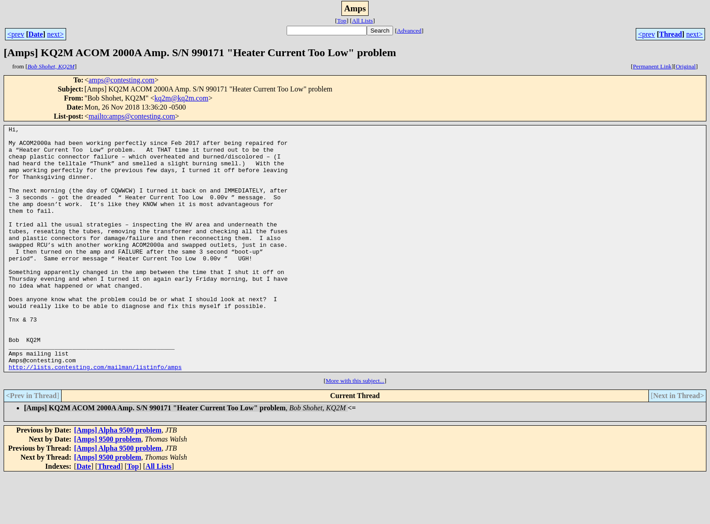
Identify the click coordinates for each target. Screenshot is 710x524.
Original (686, 66)
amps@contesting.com (121, 80)
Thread (670, 34)
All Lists (362, 20)
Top (341, 20)
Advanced (409, 30)
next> (55, 34)
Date (36, 34)
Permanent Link (652, 66)
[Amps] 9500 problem (107, 488)
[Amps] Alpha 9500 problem (118, 479)
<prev (15, 34)
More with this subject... (355, 429)
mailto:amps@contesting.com (131, 116)
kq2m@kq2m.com (181, 98)
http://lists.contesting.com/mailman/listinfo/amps (95, 416)
